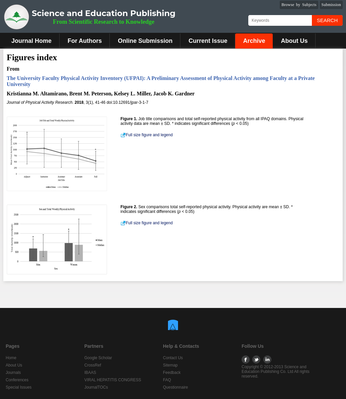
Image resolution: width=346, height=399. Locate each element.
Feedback (172, 372)
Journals (13, 372)
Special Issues (18, 387)
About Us (294, 40)
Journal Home (31, 40)
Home (11, 357)
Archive (254, 40)
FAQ (167, 380)
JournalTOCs (96, 387)
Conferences (17, 380)
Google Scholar (98, 357)
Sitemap (170, 365)
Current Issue (207, 40)
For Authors (85, 40)
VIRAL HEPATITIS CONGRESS (112, 380)
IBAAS (90, 372)
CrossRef (92, 365)
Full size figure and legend (146, 135)
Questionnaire (175, 387)
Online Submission (145, 40)
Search (327, 20)
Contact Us (173, 357)
